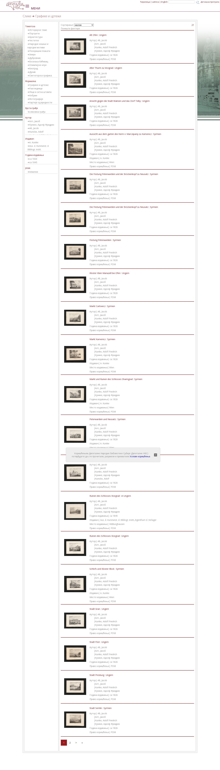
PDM (113, 59)
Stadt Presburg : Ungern (101, 675)
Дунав (32, 72)
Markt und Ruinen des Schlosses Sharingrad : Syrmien (116, 379)
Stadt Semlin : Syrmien (101, 708)
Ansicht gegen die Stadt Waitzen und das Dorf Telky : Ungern (120, 100)
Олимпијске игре (38, 65)
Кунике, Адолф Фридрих (41, 124)
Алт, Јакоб (34, 121)
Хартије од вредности (40, 102)
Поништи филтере (70, 28)
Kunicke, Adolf (36, 131)
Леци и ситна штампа (40, 91)
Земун (32, 54)
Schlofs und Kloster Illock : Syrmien (107, 568)
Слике (27, 16)
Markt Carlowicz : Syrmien (102, 306)
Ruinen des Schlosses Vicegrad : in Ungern (110, 495)
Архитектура (35, 36)
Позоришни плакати (39, 51)
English (164, 1)
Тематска (30, 26)
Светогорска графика (40, 75)
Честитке (34, 40)
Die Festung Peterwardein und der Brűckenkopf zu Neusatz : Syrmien (124, 174)
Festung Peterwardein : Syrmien (105, 240)
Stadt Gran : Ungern (99, 608)
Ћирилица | (146, 1)
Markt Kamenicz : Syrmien (102, 339)
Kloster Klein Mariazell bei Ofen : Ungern (109, 273)
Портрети (34, 33)
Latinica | (156, 1)
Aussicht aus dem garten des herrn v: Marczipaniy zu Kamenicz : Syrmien (125, 134)
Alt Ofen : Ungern (98, 35)
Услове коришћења (140, 456)
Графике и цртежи (38, 84)
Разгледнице (35, 88)
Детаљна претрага (210, 1)
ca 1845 (33, 162)
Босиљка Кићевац (38, 61)
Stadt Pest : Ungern (99, 641)
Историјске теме (38, 29)
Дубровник (35, 58)
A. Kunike (33, 142)
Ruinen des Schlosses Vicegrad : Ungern (109, 535)
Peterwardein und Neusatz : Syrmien (107, 419)
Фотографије (36, 99)
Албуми (33, 95)
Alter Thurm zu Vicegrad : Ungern (106, 67)
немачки (33, 171)
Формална (30, 81)
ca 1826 (33, 158)
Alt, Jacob (34, 128)
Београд (33, 68)
